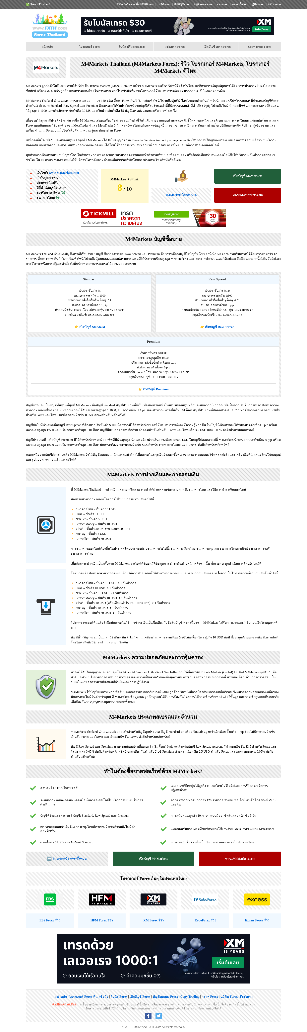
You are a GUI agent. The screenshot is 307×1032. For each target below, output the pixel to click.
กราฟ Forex (274, 4)
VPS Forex (223, 4)
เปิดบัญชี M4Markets (247, 176)
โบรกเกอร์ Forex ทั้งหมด (70, 859)
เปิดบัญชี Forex (182, 4)
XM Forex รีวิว (153, 920)
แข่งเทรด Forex (174, 46)
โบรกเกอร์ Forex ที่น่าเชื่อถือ (88, 996)
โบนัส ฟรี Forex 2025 (132, 46)
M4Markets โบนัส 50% (181, 195)
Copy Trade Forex (259, 46)
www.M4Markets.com (64, 172)
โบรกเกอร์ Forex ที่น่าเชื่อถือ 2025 (135, 4)
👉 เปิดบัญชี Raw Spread (217, 327)
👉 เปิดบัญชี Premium (153, 389)
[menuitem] (47, 46)
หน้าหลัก (47, 46)
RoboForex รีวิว (205, 920)
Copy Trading (189, 996)
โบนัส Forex (164, 4)
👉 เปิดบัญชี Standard (90, 327)
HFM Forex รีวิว (102, 920)
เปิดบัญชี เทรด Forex (217, 46)
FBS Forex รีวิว (49, 920)
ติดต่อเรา (246, 996)
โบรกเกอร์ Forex (89, 46)
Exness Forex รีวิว (257, 920)
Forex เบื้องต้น (240, 4)
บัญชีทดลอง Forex (165, 996)
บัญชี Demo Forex (204, 4)
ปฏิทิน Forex (258, 4)
